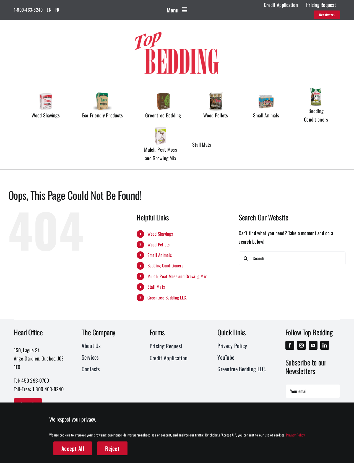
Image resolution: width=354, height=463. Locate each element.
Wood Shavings (160, 233)
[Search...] (292, 258)
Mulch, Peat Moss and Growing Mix (177, 276)
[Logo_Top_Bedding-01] (177, 30)
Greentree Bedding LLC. (167, 297)
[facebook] (289, 345)
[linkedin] (324, 345)
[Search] (246, 258)
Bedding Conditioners (165, 265)
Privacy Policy (295, 435)
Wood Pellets (158, 244)
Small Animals (159, 255)
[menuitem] (49, 10)
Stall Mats (156, 286)
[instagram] (301, 345)
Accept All (72, 448)
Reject (112, 448)
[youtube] (313, 345)
